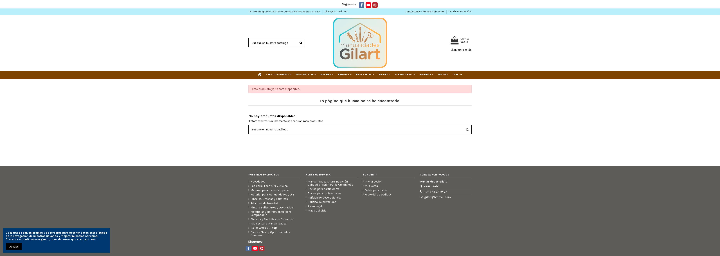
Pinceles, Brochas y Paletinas (269, 199)
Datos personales (376, 190)
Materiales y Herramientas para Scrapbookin (271, 213)
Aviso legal (315, 206)
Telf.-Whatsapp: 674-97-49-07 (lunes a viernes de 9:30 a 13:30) (284, 11)
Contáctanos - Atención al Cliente (425, 11)
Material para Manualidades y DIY (272, 194)
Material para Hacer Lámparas (270, 190)
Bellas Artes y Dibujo (264, 228)
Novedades (258, 181)
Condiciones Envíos (460, 11)
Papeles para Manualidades (268, 223)
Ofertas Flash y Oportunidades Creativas (270, 234)
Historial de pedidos (378, 194)
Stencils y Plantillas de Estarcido (272, 219)
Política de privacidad (322, 202)
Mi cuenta (371, 186)
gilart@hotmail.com (336, 11)
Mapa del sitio (317, 210)
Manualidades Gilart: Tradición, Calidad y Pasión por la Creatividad (330, 183)
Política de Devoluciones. (324, 197)
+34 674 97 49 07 (435, 191)
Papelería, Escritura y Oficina (269, 186)
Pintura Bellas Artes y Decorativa (272, 207)
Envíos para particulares (323, 189)
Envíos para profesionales (324, 193)
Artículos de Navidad (264, 203)
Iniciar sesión (373, 181)
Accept (13, 246)
